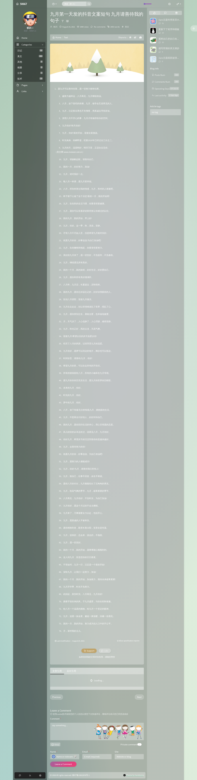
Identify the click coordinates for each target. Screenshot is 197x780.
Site (116, 751)
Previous (56, 697)
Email (85, 751)
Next (139, 697)
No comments (99, 26)
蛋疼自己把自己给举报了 (171, 38)
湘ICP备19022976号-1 (81, 775)
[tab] (154, 13)
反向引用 (71, 670)
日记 (30, 50)
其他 (30, 61)
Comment (55, 718)
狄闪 (55, 26)
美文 (30, 56)
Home (56, 37)
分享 (30, 73)
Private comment (129, 744)
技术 (30, 78)
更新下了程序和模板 (169, 29)
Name (53, 751)
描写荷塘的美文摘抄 (169, 48)
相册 (30, 67)
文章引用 (57, 670)
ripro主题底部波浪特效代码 (172, 57)
